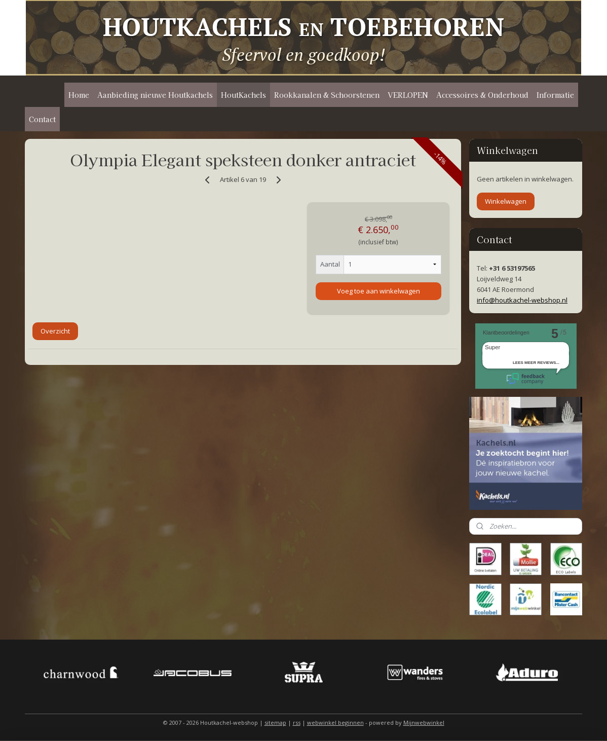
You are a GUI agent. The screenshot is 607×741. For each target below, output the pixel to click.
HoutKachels (243, 95)
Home (78, 95)
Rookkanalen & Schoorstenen (327, 95)
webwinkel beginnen (335, 722)
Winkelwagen (505, 201)
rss (296, 722)
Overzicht (55, 331)
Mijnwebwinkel (423, 722)
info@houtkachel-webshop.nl (522, 300)
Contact (42, 119)
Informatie (555, 95)
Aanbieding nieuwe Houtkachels (155, 95)
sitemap (275, 722)
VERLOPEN (408, 95)
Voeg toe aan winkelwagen (378, 290)
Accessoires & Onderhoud (482, 95)
